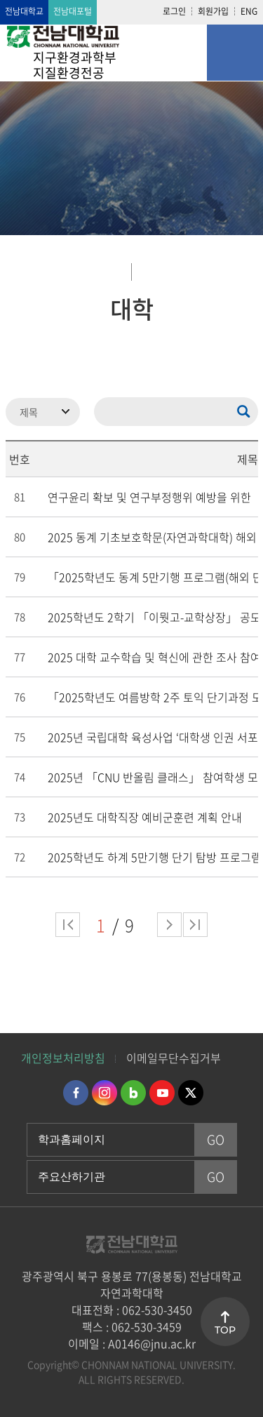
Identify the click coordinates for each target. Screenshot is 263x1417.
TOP (225, 1330)
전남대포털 (72, 11)
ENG (249, 11)
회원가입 (213, 11)
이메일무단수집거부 (173, 1057)
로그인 (174, 11)
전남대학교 (24, 11)
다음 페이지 (169, 924)
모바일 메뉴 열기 (235, 53)
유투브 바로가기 (162, 1092)
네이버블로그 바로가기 (133, 1092)
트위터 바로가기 (190, 1092)
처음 (67, 924)
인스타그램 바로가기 (104, 1092)
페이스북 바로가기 (75, 1092)
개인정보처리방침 (63, 1057)
